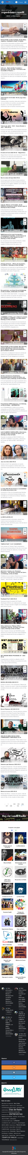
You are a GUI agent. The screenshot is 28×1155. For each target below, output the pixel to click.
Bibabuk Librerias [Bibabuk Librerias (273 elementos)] (5, 1105)
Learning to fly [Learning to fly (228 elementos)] (14, 1122)
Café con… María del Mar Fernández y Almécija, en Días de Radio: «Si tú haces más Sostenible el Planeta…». (13, 69)
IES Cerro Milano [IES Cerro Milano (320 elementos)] (21, 1116)
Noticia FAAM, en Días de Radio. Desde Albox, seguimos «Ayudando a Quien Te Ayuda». (13, 40)
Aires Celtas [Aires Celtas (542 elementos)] (17, 1103)
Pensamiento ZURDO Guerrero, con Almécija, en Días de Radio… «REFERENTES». (13, 404)
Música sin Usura (20, 960)
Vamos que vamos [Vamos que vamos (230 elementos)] (13, 1139)
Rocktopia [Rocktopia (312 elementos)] (11, 1133)
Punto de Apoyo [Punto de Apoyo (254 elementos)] (13, 1129)
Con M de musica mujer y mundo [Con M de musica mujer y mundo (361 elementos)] (9, 1107)
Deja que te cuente (7, 977)
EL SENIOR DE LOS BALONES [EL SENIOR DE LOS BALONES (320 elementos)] (14, 1112)
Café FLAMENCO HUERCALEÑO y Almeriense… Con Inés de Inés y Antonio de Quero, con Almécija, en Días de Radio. (14, 433)
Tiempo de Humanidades (20, 913)
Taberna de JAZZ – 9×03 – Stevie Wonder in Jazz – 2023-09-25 (13, 126)
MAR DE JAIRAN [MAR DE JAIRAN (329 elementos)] (5, 1125)
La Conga (20, 944)
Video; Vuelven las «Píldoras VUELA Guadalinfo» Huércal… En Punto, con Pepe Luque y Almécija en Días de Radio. (12, 627)
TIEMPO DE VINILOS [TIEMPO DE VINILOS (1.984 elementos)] (9, 1137)
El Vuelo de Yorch (7, 896)
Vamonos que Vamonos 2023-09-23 (11, 764)
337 (7, 806)
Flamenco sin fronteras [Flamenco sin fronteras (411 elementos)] (7, 1116)
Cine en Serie (20, 929)
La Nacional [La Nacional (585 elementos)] (16, 1120)
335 (18, 804)
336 (23, 804)
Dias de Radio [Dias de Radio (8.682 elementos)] (15, 1110)
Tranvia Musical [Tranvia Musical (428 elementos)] (5, 1139)
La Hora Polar (20, 896)
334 (14, 804)
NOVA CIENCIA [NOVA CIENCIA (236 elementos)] (18, 1127)
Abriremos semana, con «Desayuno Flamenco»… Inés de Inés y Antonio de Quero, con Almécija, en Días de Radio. (13, 572)
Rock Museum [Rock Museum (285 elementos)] (5, 1133)
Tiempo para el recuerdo (7, 846)
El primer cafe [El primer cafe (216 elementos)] (4, 1112)
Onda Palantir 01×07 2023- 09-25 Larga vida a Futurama (13, 98)
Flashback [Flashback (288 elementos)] (15, 1116)
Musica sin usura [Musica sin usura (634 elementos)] (20, 1125)
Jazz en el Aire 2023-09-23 (8, 461)
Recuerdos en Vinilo (20, 879)
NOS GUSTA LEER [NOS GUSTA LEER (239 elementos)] (5, 1127)
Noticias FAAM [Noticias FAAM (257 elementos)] (12, 1127)
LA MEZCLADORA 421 (7, 517)
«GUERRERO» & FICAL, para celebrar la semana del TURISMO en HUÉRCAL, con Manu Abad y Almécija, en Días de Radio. (14, 318)
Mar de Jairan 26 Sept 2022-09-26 (10, 178)
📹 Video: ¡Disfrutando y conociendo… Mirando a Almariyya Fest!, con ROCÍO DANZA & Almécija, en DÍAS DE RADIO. (9, 996)
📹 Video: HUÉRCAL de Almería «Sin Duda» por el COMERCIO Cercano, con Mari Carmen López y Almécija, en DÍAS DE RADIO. (22, 1020)
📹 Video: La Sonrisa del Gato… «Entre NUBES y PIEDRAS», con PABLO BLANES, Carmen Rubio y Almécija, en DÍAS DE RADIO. (9, 1026)
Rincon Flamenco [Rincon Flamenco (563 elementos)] (20, 1131)
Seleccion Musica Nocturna (21, 977)
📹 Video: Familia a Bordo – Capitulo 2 (9, 1010)
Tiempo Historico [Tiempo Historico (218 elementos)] (20, 1137)
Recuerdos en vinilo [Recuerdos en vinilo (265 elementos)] (5, 1131)
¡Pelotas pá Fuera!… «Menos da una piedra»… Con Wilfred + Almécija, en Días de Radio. (13, 264)
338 (11, 806)
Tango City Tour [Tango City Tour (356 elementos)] (5, 1135)
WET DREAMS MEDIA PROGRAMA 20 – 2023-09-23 (13, 656)
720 (18, 806)
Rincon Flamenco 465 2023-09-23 (10, 709)
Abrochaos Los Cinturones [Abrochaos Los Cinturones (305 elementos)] (7, 1103)
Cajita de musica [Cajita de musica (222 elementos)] (12, 1105)
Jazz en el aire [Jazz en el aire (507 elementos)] (5, 1118)
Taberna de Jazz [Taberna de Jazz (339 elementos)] (17, 1133)
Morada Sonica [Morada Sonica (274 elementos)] (12, 1125)
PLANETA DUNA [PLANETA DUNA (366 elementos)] (5, 1129)
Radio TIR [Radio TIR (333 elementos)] (18, 1129)
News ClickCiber (7, 944)
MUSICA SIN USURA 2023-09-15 (9, 682)
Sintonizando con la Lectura (20, 863)
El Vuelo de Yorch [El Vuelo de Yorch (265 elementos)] (5, 1114)
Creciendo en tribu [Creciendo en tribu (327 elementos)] (20, 1107)
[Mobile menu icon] (25, 2)
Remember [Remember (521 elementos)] (13, 1131)
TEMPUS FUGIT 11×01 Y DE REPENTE (11, 544)
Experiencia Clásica (7, 929)
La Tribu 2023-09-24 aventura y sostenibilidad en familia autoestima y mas (13, 489)
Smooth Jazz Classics (7, 961)
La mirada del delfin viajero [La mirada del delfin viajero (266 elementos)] (7, 1120)
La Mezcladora (20, 846)
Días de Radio (7, 863)
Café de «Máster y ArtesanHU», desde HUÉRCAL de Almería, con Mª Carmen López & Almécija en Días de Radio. (14, 206)
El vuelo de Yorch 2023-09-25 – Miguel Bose (13, 152)
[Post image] (2, 988)
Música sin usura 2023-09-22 (9, 791)
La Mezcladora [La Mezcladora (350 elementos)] (13, 1118)
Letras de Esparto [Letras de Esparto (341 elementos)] (21, 1122)
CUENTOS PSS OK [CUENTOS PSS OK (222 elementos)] (5, 1110)
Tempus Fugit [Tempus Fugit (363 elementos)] (12, 1135)
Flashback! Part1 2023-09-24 (9, 599)
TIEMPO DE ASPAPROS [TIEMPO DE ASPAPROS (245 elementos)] (20, 1135)
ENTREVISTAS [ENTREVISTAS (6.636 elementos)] (15, 1114)
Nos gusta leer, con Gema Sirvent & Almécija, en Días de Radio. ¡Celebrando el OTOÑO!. (13, 291)
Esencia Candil (7, 912)
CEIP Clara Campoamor (7, 880)
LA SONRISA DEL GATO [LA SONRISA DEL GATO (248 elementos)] (6, 1122)
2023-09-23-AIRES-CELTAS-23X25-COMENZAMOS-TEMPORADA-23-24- (11, 736)
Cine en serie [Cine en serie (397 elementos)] (19, 1105)
